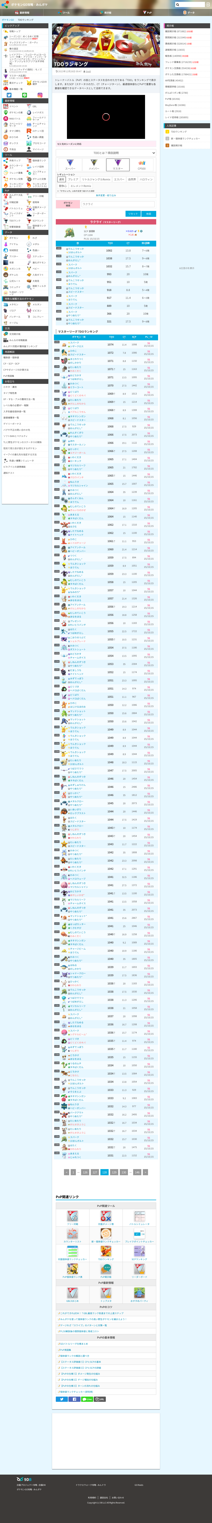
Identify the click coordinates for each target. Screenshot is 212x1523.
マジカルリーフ (78, 465)
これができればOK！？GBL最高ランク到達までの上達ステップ (91, 1313)
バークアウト (76, 1112)
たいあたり (75, 367)
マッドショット (78, 711)
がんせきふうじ (78, 1124)
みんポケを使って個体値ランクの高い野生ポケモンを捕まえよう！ (93, 1319)
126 (85, 1172)
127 (95, 1172)
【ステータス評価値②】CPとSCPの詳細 (80, 1367)
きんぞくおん (76, 498)
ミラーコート (76, 387)
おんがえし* (74, 260)
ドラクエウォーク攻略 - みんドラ (91, 1484)
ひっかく (74, 449)
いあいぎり (75, 809)
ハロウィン (146, 179)
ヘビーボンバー (78, 551)
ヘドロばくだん (78, 690)
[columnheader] (77, 243)
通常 (61, 179)
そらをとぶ (75, 1091)
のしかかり (75, 362)
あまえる (74, 514)
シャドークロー (78, 973)
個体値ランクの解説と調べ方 (74, 1355)
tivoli (88, 71)
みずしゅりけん (78, 784)
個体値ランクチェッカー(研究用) (76, 1391)
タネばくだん (76, 518)
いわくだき (75, 457)
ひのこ (73, 350)
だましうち (75, 670)
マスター (118, 164)
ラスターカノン (78, 444)
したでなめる (76, 530)
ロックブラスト (78, 813)
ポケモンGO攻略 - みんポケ (29, 4)
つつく (73, 555)
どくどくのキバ (78, 395)
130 (124, 1172)
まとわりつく (76, 358)
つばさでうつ (76, 768)
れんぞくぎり (76, 432)
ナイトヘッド (76, 534)
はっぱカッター (78, 924)
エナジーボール (78, 452)
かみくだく (75, 370)
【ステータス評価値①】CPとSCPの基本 (80, 1361)
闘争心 (63, 186)
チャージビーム (78, 948)
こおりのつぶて (78, 637)
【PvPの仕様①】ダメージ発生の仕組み (80, 1373)
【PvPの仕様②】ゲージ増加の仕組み (79, 1379)
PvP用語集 (65, 1349)
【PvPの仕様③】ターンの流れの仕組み (80, 1385)
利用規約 (92, 1497)
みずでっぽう (76, 678)
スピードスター (76, 291)
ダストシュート (78, 649)
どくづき (74, 686)
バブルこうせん (78, 411)
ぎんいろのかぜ (78, 510)
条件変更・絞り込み (106, 195)
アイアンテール (78, 547)
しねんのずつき (78, 661)
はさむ (73, 526)
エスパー (119, 179)
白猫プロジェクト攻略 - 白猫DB (31, 1484)
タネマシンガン (78, 416)
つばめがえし (76, 379)
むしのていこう (78, 506)
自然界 (132, 179)
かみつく (74, 383)
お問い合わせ (118, 1497)
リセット (133, 213)
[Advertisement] (106, 1439)
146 (137, 1172)
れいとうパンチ (78, 624)
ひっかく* (75, 793)
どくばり (74, 391)
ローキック (75, 460)
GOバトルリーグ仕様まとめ (74, 1343)
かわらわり (75, 837)
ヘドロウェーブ (78, 878)
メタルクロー (76, 801)
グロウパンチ (77, 477)
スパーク (72, 264)
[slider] (106, 130)
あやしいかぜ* (77, 895)
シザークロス (76, 346)
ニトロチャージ (78, 542)
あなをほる (75, 600)
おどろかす (75, 375)
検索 (148, 213)
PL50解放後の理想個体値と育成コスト (79, 1331)
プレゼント (75, 621)
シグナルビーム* (78, 1034)
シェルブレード (78, 641)
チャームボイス (78, 657)
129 (114, 1172)
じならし (74, 1075)
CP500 (142, 164)
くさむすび (75, 927)
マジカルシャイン (79, 485)
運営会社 (104, 1497)
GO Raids (139, 1484)
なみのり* (75, 591)
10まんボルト (75, 252)
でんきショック (78, 563)
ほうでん (72, 283)
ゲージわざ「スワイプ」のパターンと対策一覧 (83, 1325)
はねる (73, 965)
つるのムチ (75, 1063)
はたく (73, 629)
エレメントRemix (80, 186)
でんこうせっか (76, 248)
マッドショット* (78, 915)
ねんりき (74, 481)
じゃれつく (75, 1157)
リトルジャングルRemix (96, 179)
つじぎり (74, 829)
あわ (72, 440)
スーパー (70, 164)
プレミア (73, 179)
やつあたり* (74, 315)
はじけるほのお (78, 706)
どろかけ (74, 1055)
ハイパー (94, 164)
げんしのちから (78, 403)
